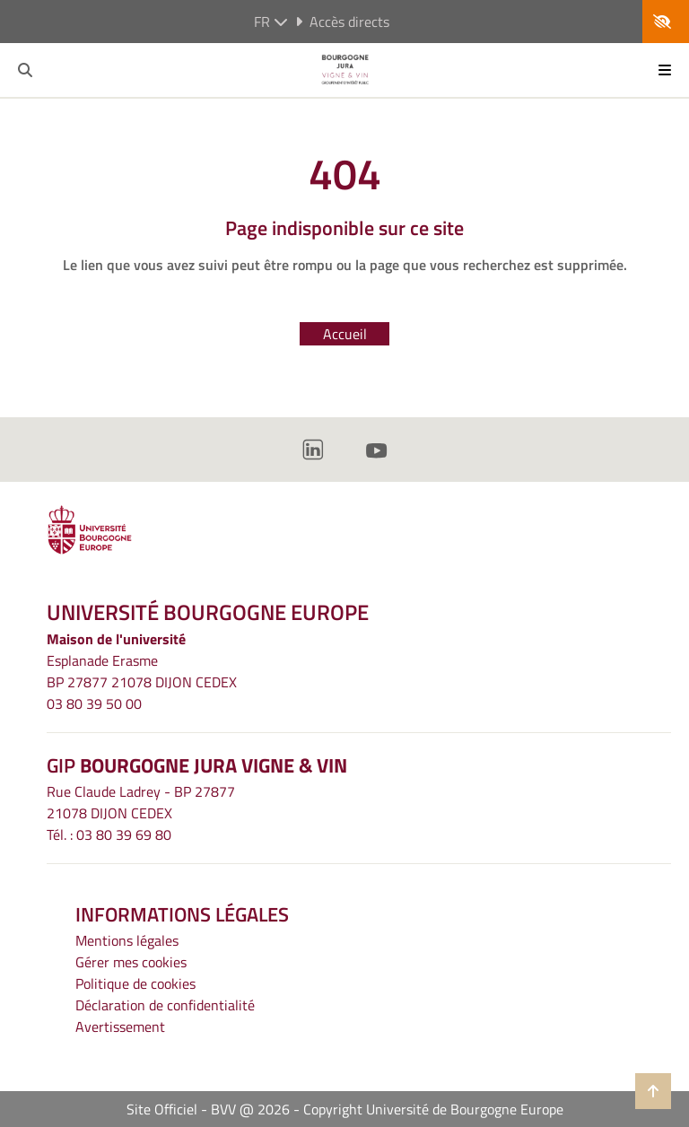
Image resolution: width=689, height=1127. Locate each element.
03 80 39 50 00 (94, 703)
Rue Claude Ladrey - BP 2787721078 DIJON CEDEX (141, 802)
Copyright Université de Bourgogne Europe (433, 1109)
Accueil (345, 334)
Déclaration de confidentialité (165, 1005)
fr (271, 21)
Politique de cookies (135, 983)
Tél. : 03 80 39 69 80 (109, 834)
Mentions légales (127, 940)
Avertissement (120, 1026)
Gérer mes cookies (131, 962)
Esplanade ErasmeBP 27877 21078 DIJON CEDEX (142, 671)
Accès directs (342, 21)
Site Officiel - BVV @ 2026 (208, 1109)
